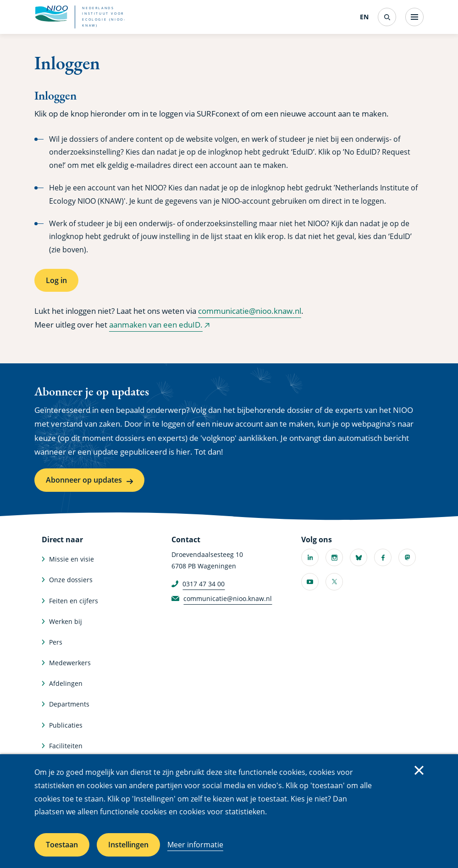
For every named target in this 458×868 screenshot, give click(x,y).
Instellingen (128, 845)
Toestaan (62, 845)
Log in (56, 280)
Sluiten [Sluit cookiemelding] (419, 770)
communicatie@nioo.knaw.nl (249, 311)
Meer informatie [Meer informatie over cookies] (195, 845)
